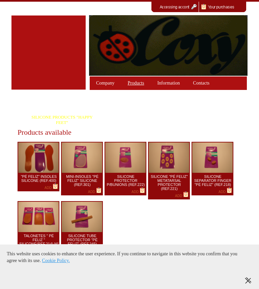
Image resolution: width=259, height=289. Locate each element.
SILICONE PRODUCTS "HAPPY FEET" (62, 120)
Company (105, 83)
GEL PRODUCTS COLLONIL (151, 105)
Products (135, 83)
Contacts (201, 83)
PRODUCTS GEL (62, 105)
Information (168, 83)
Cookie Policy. (56, 260)
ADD (51, 188)
